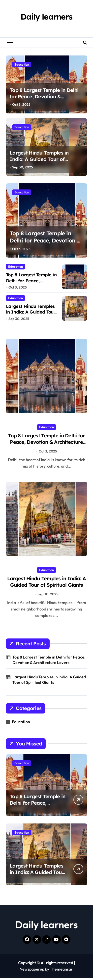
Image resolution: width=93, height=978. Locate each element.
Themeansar (61, 969)
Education (21, 64)
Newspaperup (32, 969)
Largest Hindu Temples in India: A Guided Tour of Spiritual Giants (39, 159)
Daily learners (46, 17)
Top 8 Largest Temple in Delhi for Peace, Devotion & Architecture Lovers (44, 96)
